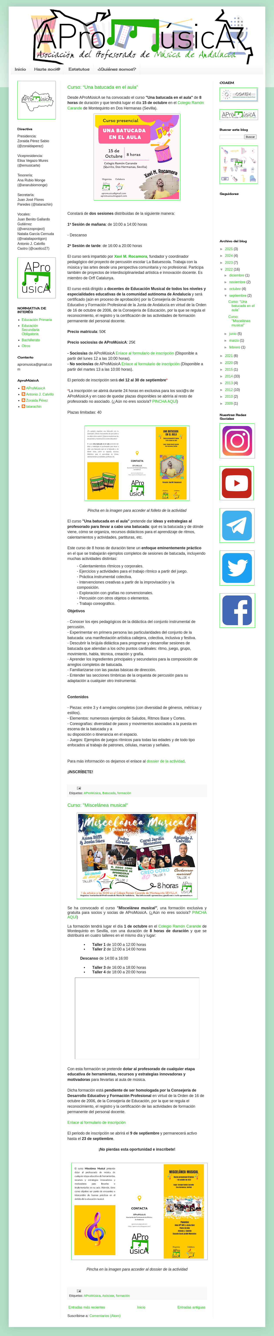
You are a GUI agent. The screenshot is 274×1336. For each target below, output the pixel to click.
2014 (229, 376)
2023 (229, 262)
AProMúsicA (35, 388)
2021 (229, 356)
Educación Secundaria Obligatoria (30, 330)
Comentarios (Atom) (104, 1316)
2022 (229, 269)
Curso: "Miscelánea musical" (97, 805)
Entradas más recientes (86, 1307)
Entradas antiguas (191, 1307)
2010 (229, 396)
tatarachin (33, 406)
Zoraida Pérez (37, 400)
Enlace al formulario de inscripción (145, 353)
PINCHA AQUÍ (164, 401)
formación (124, 793)
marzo (234, 340)
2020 (229, 363)
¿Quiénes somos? (117, 69)
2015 (229, 369)
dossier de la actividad (166, 761)
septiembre (238, 295)
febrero (235, 347)
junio (233, 334)
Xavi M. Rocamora (130, 256)
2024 (229, 256)
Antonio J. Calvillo (40, 394)
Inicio (20, 69)
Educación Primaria (37, 320)
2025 (229, 249)
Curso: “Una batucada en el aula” (102, 87)
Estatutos (78, 69)
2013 (229, 383)
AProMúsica (92, 793)
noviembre (237, 282)
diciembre (237, 275)
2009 (229, 403)
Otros (26, 346)
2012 (229, 390)
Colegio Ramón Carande (180, 926)
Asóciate (108, 1295)
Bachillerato (31, 340)
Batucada (109, 793)
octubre (235, 289)
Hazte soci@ (47, 69)
